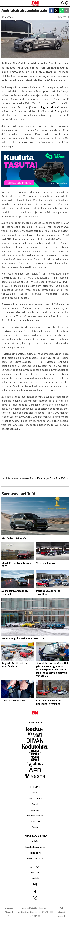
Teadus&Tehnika (35, 815)
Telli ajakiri (35, 852)
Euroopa (59, 111)
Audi (43, 478)
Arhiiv (35, 841)
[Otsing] (63, 3)
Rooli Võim (62, 478)
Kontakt (35, 878)
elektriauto (29, 478)
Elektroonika (35, 798)
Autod (35, 792)
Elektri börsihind (35, 858)
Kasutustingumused (35, 846)
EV (38, 478)
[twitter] (56, 10)
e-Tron (51, 478)
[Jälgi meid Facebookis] (35, 891)
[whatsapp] (61, 10)
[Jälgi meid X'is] (35, 898)
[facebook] (51, 10)
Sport (35, 804)
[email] (66, 10)
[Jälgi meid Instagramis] (35, 884)
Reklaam (35, 872)
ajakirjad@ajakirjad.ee (27, 912)
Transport (35, 821)
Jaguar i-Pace (49, 107)
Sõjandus (35, 809)
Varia (35, 827)
